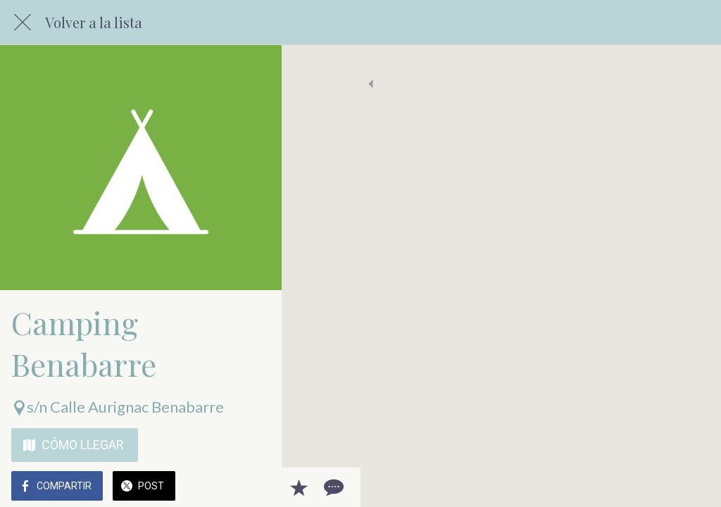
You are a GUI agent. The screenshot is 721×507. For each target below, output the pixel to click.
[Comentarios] (693, 487)
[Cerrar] (22, 22)
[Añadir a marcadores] (659, 487)
